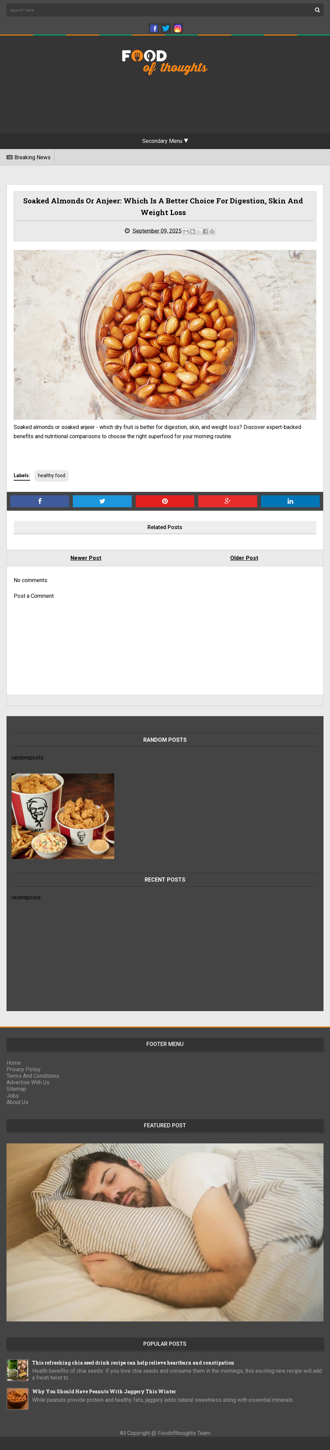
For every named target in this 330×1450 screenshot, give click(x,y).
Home (13, 1063)
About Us (17, 1102)
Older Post (244, 558)
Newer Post (85, 558)
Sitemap (16, 1089)
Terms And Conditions (32, 1076)
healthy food (51, 475)
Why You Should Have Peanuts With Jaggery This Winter (104, 1391)
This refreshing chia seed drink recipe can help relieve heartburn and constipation (133, 1362)
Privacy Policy (23, 1069)
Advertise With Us (28, 1082)
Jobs (12, 1095)
